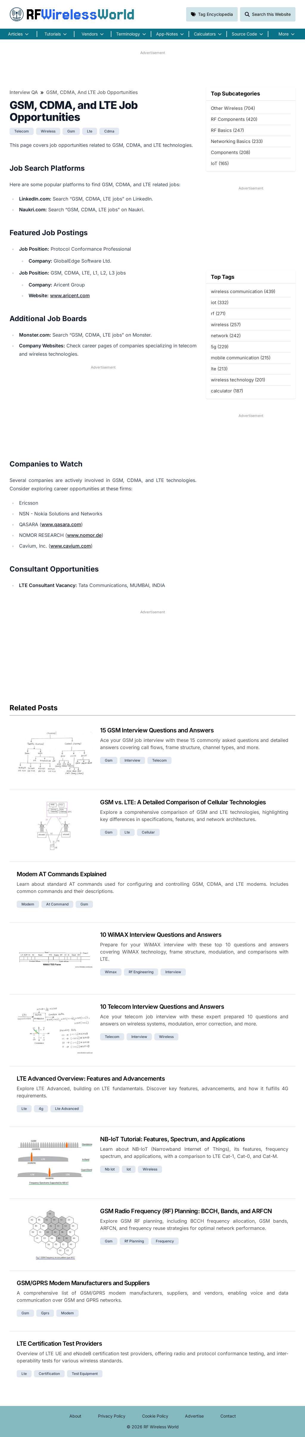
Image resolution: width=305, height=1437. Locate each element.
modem (27, 904)
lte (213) (219, 369)
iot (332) (219, 302)
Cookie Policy (155, 1415)
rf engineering (141, 972)
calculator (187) (227, 391)
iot (129, 1169)
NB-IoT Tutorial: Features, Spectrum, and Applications (172, 1139)
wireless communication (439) (243, 291)
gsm (71, 131)
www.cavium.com (70, 546)
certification (49, 1373)
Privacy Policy (111, 1415)
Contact (228, 1415)
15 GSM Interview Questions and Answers (157, 730)
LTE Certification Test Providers (59, 1343)
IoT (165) (220, 163)
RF (72, 14)
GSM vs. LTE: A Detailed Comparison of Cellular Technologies (183, 802)
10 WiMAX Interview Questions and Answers (160, 934)
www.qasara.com (61, 524)
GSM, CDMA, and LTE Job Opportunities (92, 92)
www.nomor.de (84, 535)
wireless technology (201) (238, 380)
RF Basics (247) (227, 130)
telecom (21, 131)
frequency (165, 1241)
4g (41, 1108)
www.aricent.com (70, 295)
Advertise (194, 1415)
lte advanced (67, 1108)
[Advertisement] (152, 69)
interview (132, 760)
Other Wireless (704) (233, 108)
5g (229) (219, 346)
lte (89, 131)
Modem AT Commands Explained (61, 874)
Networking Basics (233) (237, 141)
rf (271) (218, 313)
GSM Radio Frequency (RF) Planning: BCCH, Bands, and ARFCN (186, 1211)
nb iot (110, 1169)
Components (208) (230, 152)
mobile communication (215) (240, 358)
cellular (148, 832)
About (75, 1415)
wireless (48, 131)
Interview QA (24, 92)
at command (57, 904)
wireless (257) (226, 324)
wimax (111, 972)
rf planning (134, 1241)
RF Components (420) (234, 119)
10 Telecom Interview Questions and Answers (162, 1006)
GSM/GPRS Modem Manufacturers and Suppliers (83, 1283)
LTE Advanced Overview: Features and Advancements (91, 1078)
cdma (109, 131)
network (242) (226, 335)
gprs (45, 1313)
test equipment (85, 1373)
